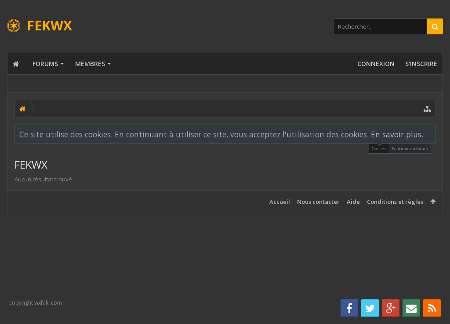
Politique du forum (410, 148)
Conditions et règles (395, 202)
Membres (90, 63)
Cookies (379, 147)
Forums (45, 63)
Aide (353, 202)
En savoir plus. (397, 134)
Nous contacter (318, 202)
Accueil (279, 202)
